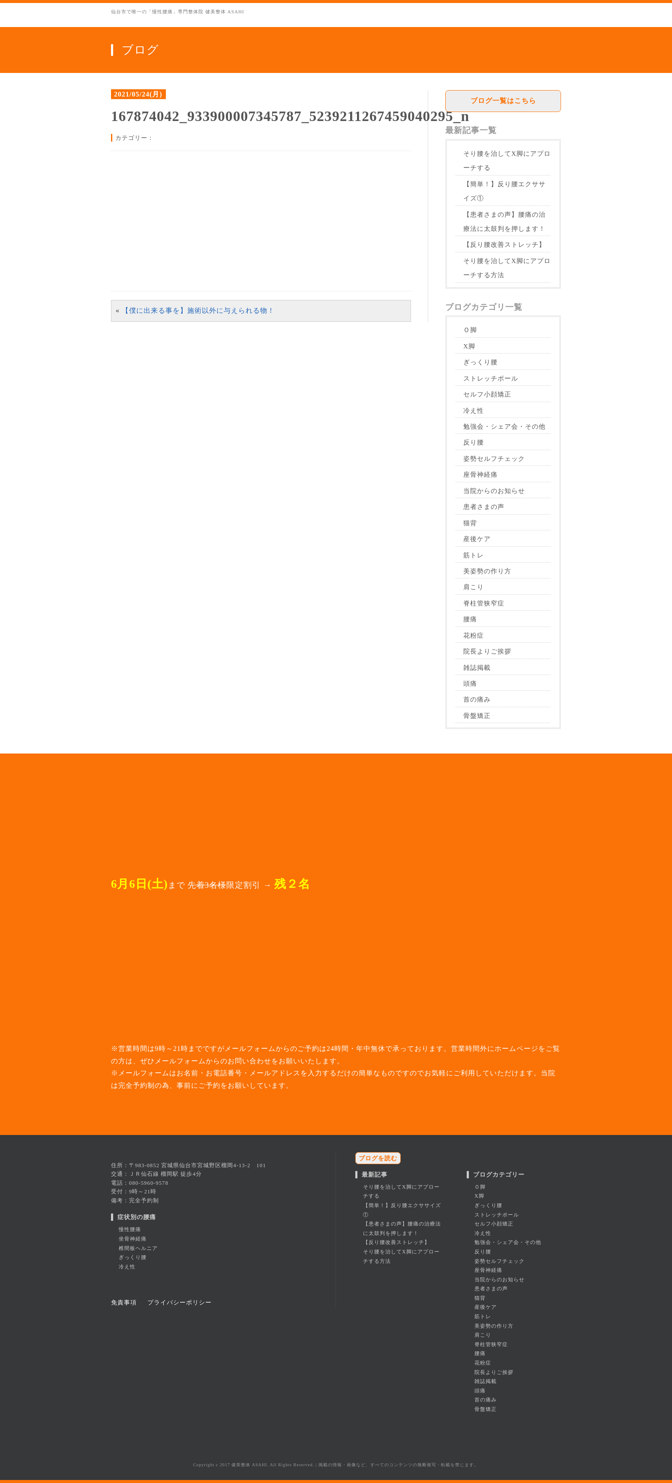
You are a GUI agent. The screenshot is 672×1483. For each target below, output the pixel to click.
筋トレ (473, 555)
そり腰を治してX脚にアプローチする (507, 160)
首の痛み (477, 699)
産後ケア (477, 538)
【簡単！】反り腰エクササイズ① (504, 191)
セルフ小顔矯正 (487, 394)
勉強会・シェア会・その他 (504, 426)
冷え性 (473, 410)
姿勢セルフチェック (494, 458)
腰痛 (470, 619)
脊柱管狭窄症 (483, 603)
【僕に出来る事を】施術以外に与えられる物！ (198, 310)
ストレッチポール (490, 378)
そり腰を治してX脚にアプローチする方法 (507, 267)
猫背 (470, 523)
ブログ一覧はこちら (503, 100)
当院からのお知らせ (494, 490)
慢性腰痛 (130, 1229)
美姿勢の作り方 (487, 571)
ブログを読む (378, 1158)
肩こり (473, 586)
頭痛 (470, 683)
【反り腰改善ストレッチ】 (504, 244)
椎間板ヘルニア (138, 1248)
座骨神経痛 (480, 474)
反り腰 (473, 442)
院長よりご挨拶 (487, 651)
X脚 (469, 346)
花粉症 (473, 635)
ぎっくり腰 (480, 362)
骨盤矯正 (477, 715)
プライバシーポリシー (179, 1302)
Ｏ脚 (470, 329)
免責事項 (124, 1302)
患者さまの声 (483, 506)
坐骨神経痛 (133, 1239)
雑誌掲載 (477, 667)
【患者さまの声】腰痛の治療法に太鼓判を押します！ (504, 221)
